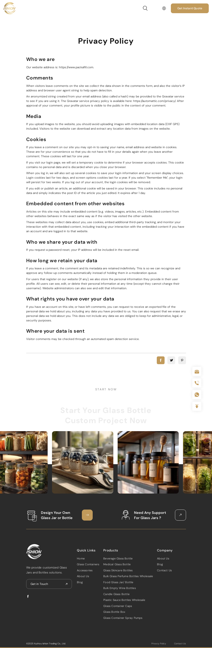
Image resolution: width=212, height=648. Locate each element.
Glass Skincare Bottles (118, 570)
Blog (80, 582)
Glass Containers (88, 564)
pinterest (182, 360)
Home (81, 558)
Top (196, 406)
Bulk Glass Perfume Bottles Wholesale (128, 576)
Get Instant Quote (189, 8)
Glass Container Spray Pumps (122, 618)
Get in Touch (39, 584)
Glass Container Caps (117, 606)
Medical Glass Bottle (117, 564)
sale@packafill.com (196, 371)
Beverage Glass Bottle (118, 558)
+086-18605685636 (196, 394)
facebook (161, 360)
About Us (83, 576)
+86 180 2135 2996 (196, 383)
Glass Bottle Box (114, 612)
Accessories (84, 570)
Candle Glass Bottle (116, 594)
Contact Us (164, 570)
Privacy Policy (158, 643)
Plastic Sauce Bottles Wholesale (124, 600)
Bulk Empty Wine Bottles (119, 588)
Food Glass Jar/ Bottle (118, 582)
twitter (171, 360)
